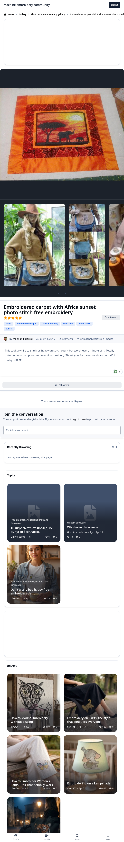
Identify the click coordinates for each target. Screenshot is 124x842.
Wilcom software (76, 522)
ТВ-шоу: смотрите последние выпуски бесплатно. (32, 529)
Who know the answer (82, 527)
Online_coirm (18, 536)
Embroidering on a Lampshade (88, 783)
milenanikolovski (23, 338)
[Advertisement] (62, 42)
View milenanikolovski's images (95, 338)
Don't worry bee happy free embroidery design (30, 591)
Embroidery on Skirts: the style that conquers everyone (88, 720)
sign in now (79, 419)
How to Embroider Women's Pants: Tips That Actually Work (32, 783)
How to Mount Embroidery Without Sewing (29, 720)
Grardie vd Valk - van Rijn (80, 532)
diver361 (15, 598)
